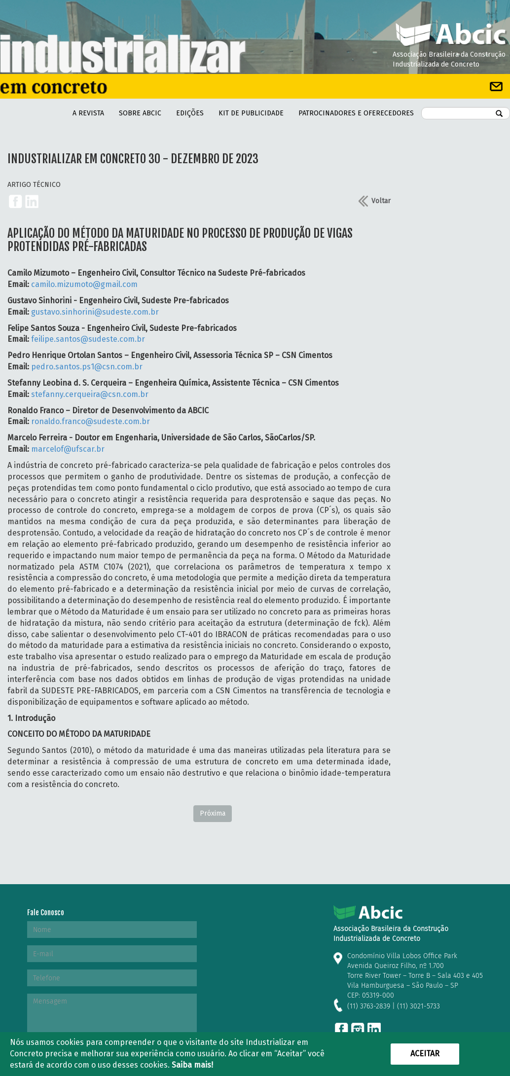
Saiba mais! (192, 1065)
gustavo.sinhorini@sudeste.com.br (95, 312)
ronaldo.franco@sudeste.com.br (90, 421)
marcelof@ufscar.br (68, 449)
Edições (190, 113)
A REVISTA (88, 113)
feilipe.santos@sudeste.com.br (88, 339)
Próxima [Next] (212, 813)
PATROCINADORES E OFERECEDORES (356, 113)
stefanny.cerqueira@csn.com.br (89, 394)
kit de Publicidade (251, 113)
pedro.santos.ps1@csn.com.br (87, 366)
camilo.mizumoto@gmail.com (84, 284)
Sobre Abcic (140, 113)
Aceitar (424, 1053)
